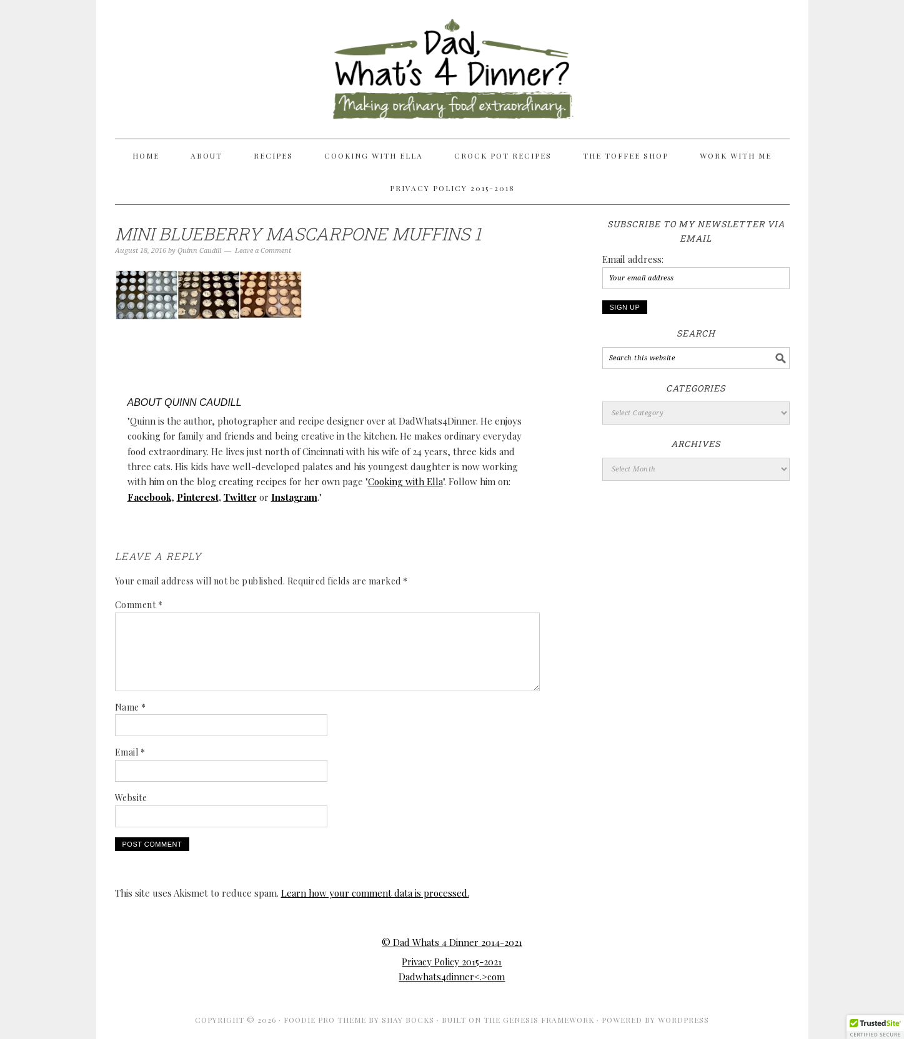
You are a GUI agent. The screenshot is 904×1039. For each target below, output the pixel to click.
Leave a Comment (263, 251)
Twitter (240, 497)
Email (130, 752)
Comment (139, 605)
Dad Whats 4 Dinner (452, 63)
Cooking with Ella (405, 481)
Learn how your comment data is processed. (375, 893)
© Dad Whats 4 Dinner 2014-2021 (452, 942)
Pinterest (198, 497)
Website (131, 798)
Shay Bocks (408, 1020)
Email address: (632, 259)
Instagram (294, 497)
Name (130, 707)
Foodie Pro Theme (325, 1020)
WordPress (683, 1020)
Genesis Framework (548, 1020)
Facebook (149, 497)
